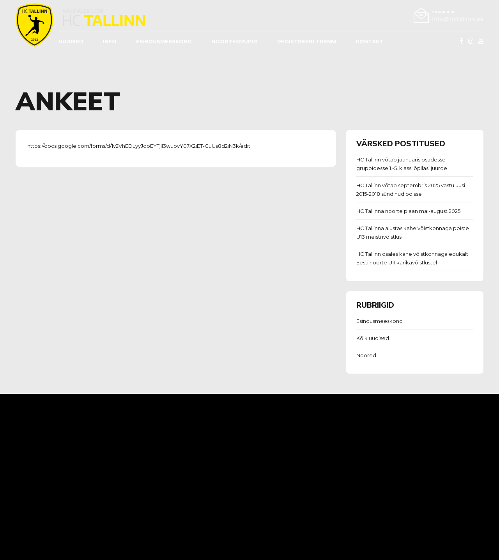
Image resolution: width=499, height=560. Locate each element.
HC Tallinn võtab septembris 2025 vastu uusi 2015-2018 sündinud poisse (410, 189)
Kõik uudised (372, 338)
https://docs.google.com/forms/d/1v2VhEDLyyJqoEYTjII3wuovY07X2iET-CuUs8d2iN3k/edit (138, 146)
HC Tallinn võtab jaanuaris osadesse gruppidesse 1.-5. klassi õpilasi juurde (401, 163)
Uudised (70, 41)
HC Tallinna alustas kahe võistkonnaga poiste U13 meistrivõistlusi (412, 232)
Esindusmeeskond (379, 321)
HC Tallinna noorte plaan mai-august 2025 (408, 211)
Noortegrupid (234, 41)
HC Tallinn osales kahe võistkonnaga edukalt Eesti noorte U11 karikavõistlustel (412, 258)
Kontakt (370, 41)
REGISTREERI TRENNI (306, 41)
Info (110, 41)
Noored (366, 355)
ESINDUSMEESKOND (164, 41)
